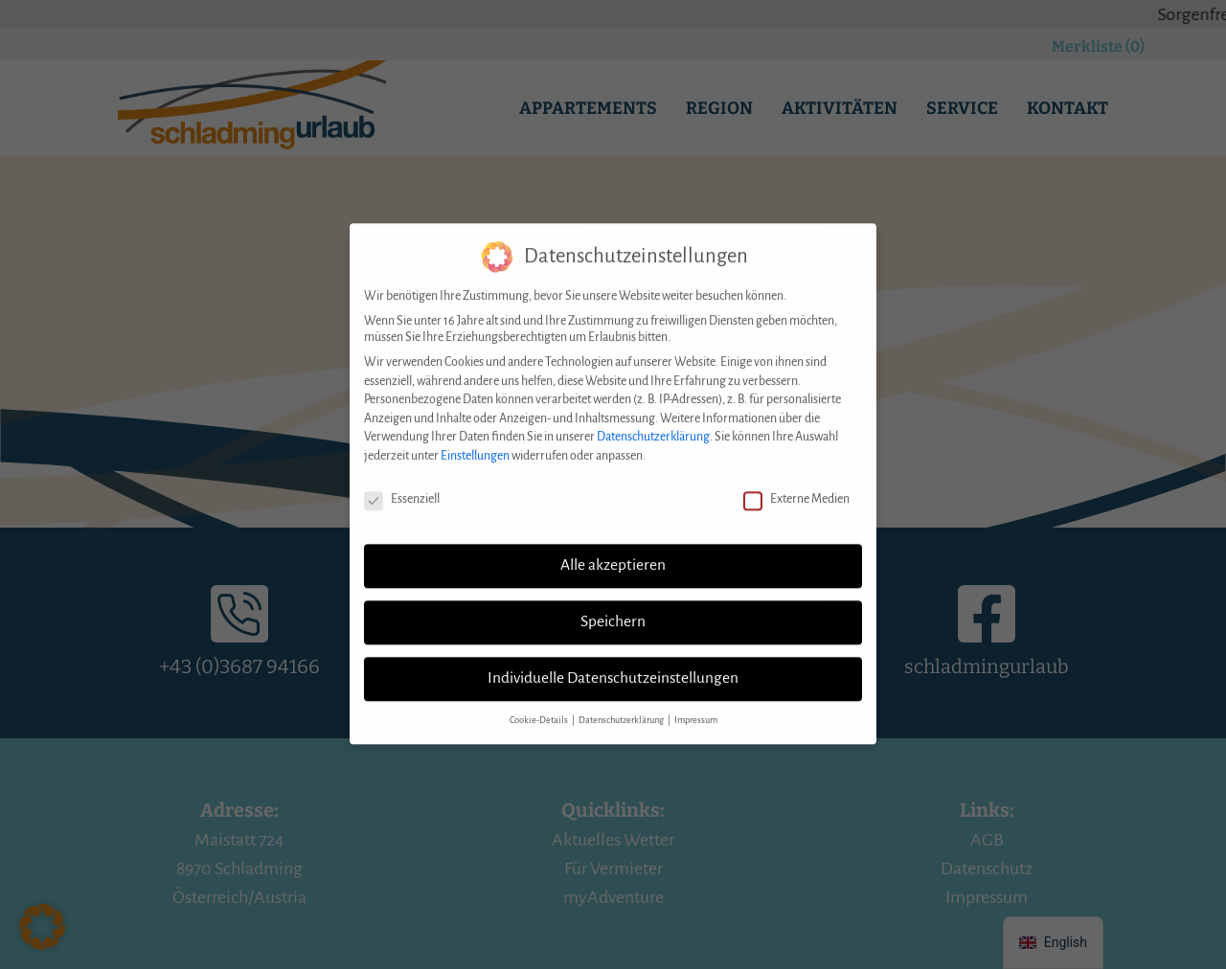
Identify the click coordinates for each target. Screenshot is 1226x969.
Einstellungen (475, 438)
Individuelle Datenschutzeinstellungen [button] (613, 661)
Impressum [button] (695, 704)
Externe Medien (796, 482)
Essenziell (402, 482)
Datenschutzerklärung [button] (622, 704)
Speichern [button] (613, 605)
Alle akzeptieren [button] (613, 548)
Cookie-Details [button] (540, 704)
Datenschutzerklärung (653, 420)
